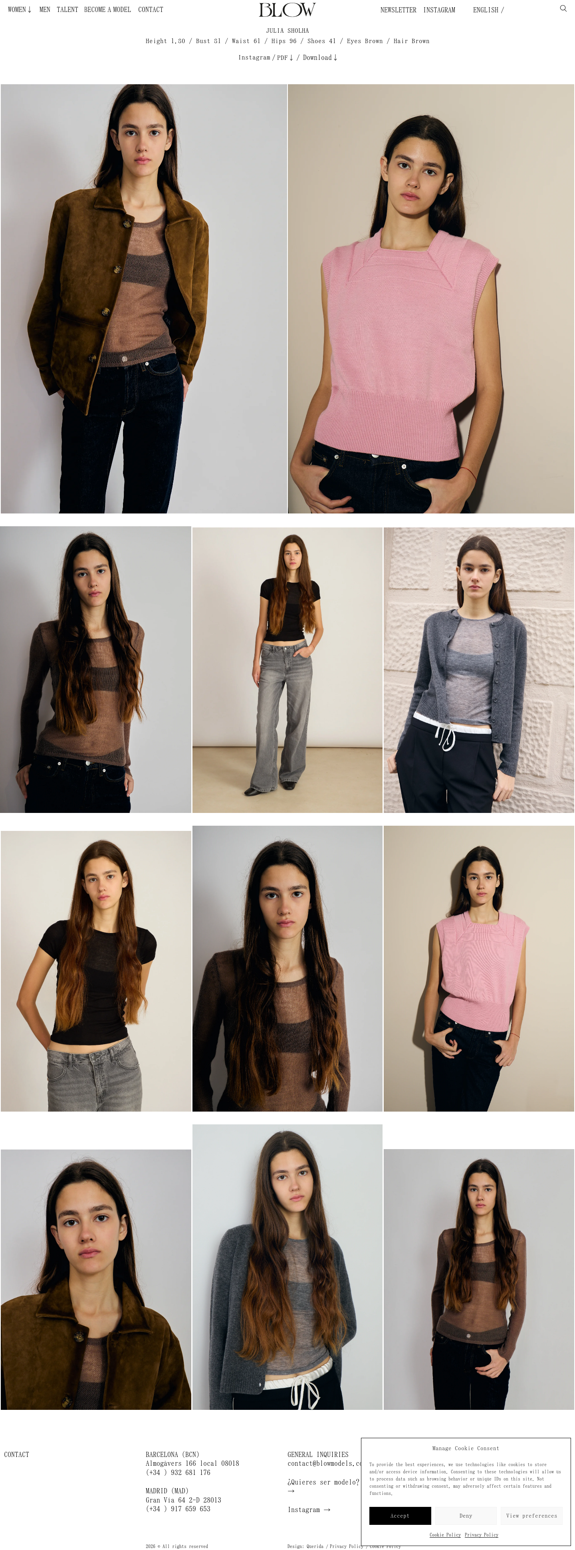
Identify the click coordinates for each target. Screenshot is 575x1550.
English (484, 10)
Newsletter (398, 10)
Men (45, 9)
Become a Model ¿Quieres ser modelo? (125, 9)
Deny (466, 1516)
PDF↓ (286, 57)
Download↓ (321, 57)
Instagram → (309, 1509)
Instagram (439, 10)
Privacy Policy (481, 1534)
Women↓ (20, 9)
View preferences (531, 1516)
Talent (67, 9)
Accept (400, 1516)
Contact (150, 9)
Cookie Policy (445, 1534)
